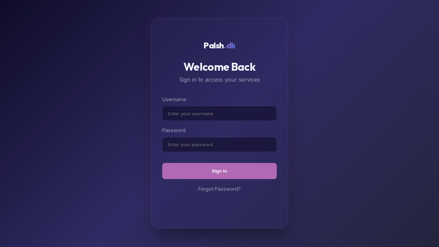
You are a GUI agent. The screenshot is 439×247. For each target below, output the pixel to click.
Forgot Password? (219, 189)
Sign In (219, 171)
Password (174, 130)
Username (174, 99)
